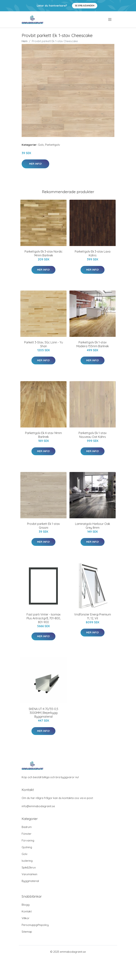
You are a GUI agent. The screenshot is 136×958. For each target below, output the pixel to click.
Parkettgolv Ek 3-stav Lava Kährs (92, 253)
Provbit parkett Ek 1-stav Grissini (43, 525)
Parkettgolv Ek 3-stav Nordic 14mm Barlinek (44, 253)
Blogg (25, 904)
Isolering (27, 860)
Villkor (25, 918)
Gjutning (27, 847)
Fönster (26, 833)
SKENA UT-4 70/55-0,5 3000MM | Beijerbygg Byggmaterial (43, 712)
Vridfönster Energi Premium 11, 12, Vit (92, 616)
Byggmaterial (30, 881)
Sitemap (27, 931)
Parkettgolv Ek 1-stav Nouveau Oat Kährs (93, 435)
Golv (41, 144)
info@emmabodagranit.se (38, 806)
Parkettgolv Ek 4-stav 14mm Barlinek (43, 435)
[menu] (110, 19)
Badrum (27, 827)
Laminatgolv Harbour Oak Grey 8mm (92, 525)
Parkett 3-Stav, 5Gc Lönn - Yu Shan (43, 344)
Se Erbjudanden (84, 5)
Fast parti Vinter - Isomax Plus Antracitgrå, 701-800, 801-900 (44, 618)
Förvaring (28, 840)
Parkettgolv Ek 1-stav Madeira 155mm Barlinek (92, 344)
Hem (24, 41)
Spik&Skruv (29, 867)
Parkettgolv (52, 144)
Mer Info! (35, 163)
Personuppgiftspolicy (35, 925)
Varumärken (29, 874)
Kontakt (27, 911)
